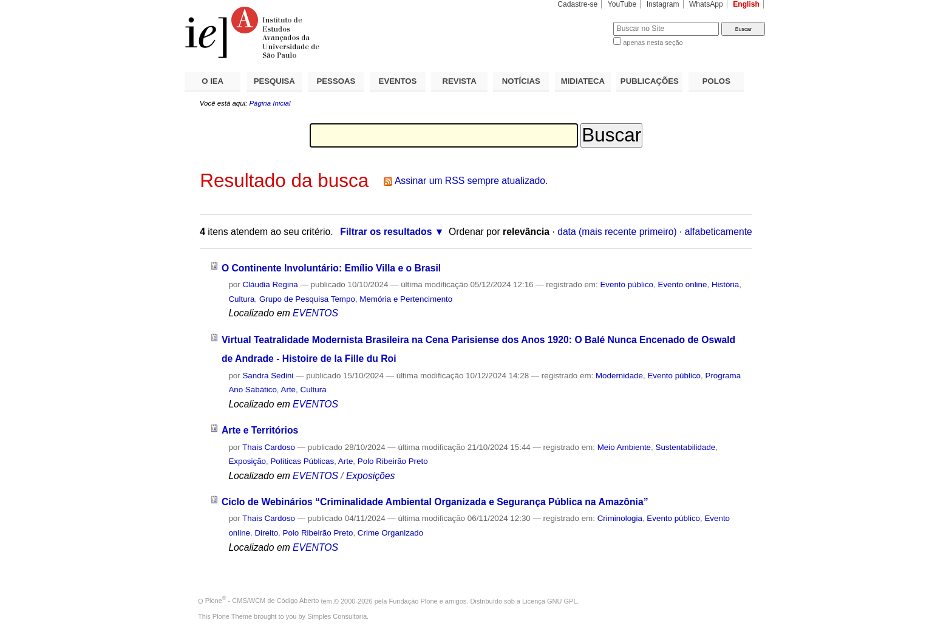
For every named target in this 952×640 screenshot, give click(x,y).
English (746, 4)
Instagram (663, 4)
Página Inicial (269, 103)
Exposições (370, 476)
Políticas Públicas (302, 461)
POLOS (716, 81)
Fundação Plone (413, 600)
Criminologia (619, 518)
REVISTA (460, 81)
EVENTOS (398, 81)
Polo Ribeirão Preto (393, 461)
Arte (288, 389)
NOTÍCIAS (521, 81)
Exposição (247, 461)
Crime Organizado (390, 532)
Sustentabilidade (685, 447)
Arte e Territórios (260, 430)
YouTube (622, 4)
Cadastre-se (577, 4)
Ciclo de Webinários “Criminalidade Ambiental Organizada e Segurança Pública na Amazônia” (435, 502)
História (725, 284)
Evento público (626, 284)
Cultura (241, 299)
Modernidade (619, 375)
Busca (583, 21)
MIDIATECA (583, 81)
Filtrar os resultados (386, 231)
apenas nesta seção (652, 42)
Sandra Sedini (267, 375)
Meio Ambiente (624, 447)
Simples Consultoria (337, 616)
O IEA (212, 81)
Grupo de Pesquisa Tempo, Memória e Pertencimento (355, 299)
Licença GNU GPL (549, 600)
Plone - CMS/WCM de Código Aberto (262, 600)
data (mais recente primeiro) (617, 231)
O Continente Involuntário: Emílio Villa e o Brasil (331, 268)
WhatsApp (706, 4)
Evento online (682, 284)
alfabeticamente (718, 231)
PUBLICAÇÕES (649, 81)
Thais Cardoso (268, 447)
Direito (266, 532)
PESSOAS (336, 81)
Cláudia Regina (270, 284)
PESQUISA (274, 81)
